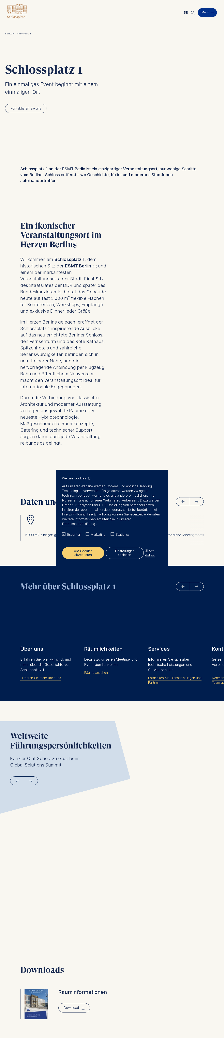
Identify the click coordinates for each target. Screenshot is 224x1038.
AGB (116, 1014)
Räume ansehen (96, 664)
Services (118, 987)
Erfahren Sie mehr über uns (40, 669)
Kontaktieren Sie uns (126, 991)
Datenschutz (97, 1014)
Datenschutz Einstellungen (83, 1021)
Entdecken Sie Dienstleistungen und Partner (174, 671)
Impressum (73, 1014)
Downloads (120, 996)
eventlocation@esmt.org (83, 1006)
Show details (150, 552)
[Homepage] (17, 12)
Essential (73, 534)
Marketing (98, 534)
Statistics (123, 534)
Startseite (10, 33)
